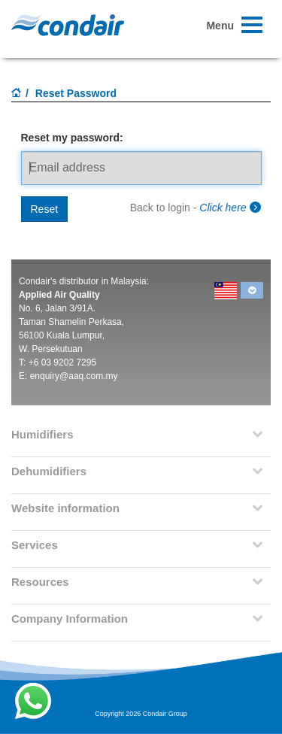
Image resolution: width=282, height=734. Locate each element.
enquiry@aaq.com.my (74, 376)
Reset (45, 209)
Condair (67, 25)
